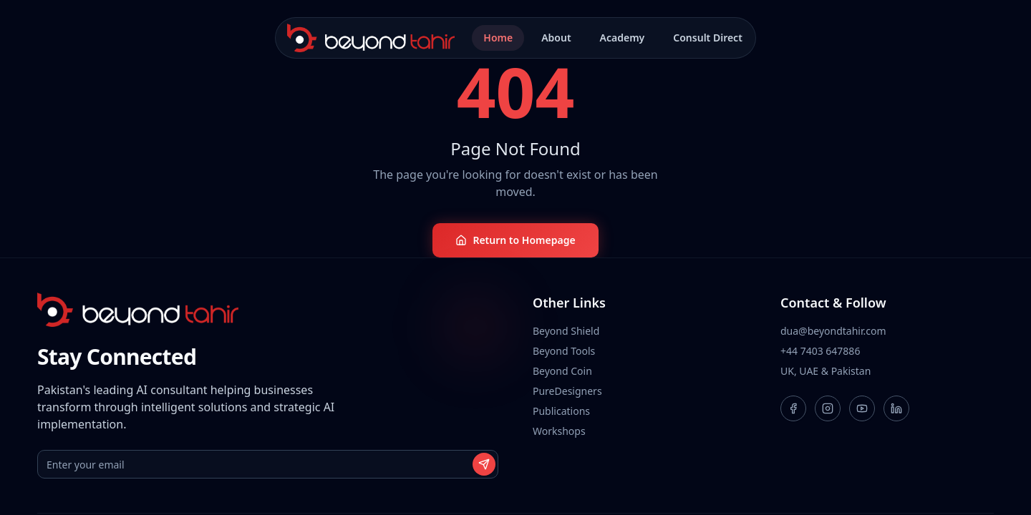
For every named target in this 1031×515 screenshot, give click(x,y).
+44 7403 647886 (820, 351)
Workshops (559, 431)
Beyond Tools (564, 351)
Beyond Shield (566, 331)
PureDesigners (567, 391)
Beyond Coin (562, 371)
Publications (561, 411)
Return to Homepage (515, 240)
